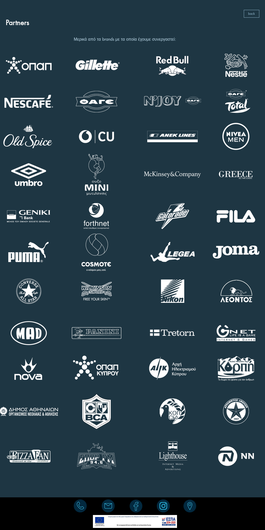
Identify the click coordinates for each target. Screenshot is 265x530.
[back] (251, 14)
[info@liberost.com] (108, 505)
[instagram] (163, 505)
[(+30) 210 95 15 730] (80, 505)
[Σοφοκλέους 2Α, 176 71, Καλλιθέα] (189, 505)
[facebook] (136, 505)
